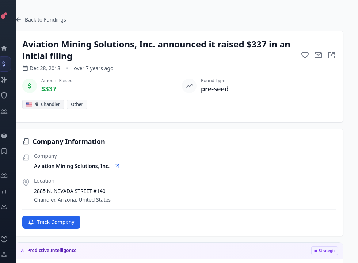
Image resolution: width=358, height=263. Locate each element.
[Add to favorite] (305, 55)
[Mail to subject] (318, 55)
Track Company (51, 221)
